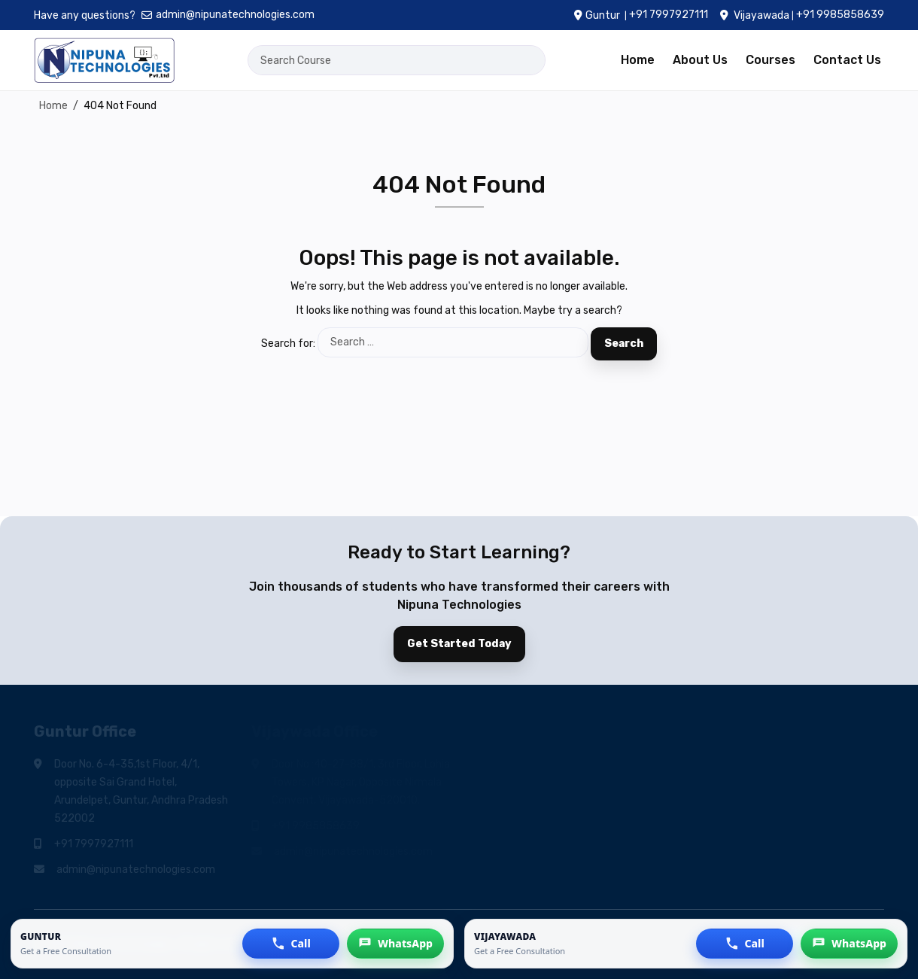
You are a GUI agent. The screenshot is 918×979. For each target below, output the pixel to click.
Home (638, 60)
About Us (700, 60)
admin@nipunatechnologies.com (228, 14)
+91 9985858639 (840, 14)
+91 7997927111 (668, 14)
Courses (770, 60)
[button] (290, 944)
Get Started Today (459, 643)
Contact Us (847, 60)
